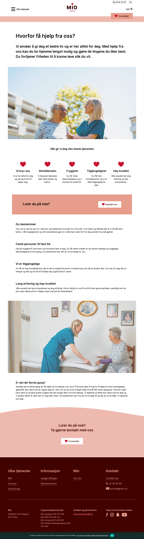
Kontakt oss (112, 478)
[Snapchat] (118, 515)
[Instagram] (112, 515)
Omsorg (12, 483)
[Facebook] (107, 515)
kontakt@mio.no (116, 488)
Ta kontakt (123, 16)
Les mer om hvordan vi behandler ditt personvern (92, 535)
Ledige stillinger (49, 478)
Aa (130, 2)
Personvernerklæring (83, 514)
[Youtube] (124, 515)
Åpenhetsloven (49, 483)
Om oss (77, 478)
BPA (10, 478)
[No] (141, 535)
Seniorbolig (14, 488)
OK (112, 535)
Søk (129, 9)
